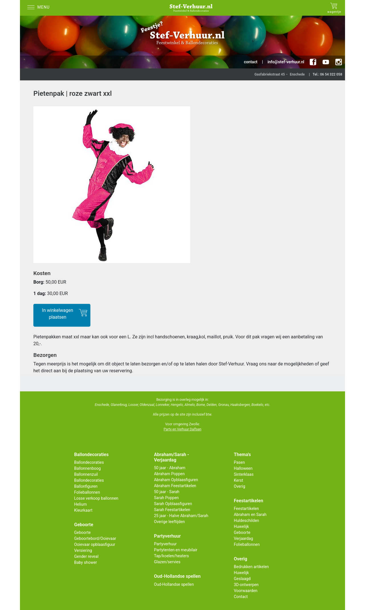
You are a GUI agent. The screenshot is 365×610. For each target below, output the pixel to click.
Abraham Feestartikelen (175, 485)
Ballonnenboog (87, 468)
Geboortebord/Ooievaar (95, 538)
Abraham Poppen (169, 473)
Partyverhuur (165, 544)
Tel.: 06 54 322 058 (327, 74)
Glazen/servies (167, 562)
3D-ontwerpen (246, 584)
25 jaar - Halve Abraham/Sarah (181, 515)
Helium (80, 504)
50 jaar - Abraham (169, 467)
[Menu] (40, 8)
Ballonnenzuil (86, 474)
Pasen (239, 462)
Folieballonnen (87, 492)
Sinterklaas (244, 474)
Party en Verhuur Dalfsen (182, 429)
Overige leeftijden (169, 521)
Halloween (243, 468)
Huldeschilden (246, 520)
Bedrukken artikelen (251, 566)
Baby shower (85, 562)
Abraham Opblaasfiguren (176, 479)
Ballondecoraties (89, 462)
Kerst (238, 480)
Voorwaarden (245, 590)
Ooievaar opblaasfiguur (94, 544)
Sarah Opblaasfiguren (173, 503)
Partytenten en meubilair (175, 550)
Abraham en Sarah (250, 514)
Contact (241, 596)
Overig (239, 486)
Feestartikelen (246, 508)
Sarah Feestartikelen (172, 509)
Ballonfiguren (86, 486)
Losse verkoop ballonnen (96, 498)
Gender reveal (86, 556)
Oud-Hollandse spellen (174, 584)
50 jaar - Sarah (166, 491)
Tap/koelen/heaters (171, 556)
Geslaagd (242, 578)
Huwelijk (241, 526)
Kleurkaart (83, 510)
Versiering (83, 550)
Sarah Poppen (166, 497)
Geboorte (82, 532)
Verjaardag (243, 538)
